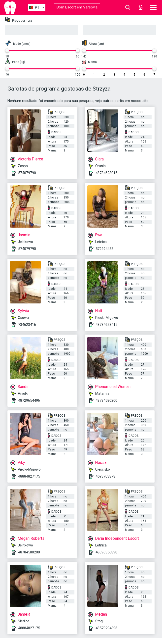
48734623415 (106, 324)
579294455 (104, 248)
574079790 (27, 173)
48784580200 (106, 400)
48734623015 (106, 173)
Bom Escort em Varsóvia (77, 7)
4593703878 (105, 476)
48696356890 (106, 552)
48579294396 (106, 628)
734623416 (27, 324)
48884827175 (29, 476)
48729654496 (29, 400)
